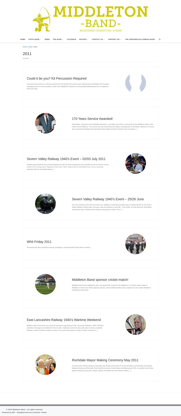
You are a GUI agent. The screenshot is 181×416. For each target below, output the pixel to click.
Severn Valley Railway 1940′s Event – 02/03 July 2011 (66, 159)
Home (25, 47)
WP (13, 412)
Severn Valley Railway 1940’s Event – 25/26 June (108, 199)
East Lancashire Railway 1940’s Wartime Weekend (64, 320)
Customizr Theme (39, 412)
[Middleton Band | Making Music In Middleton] (91, 18)
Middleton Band (19, 409)
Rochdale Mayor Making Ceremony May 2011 (105, 360)
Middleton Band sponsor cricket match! (100, 280)
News (30, 47)
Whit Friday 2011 (39, 242)
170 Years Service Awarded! (92, 119)
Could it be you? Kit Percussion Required (57, 78)
